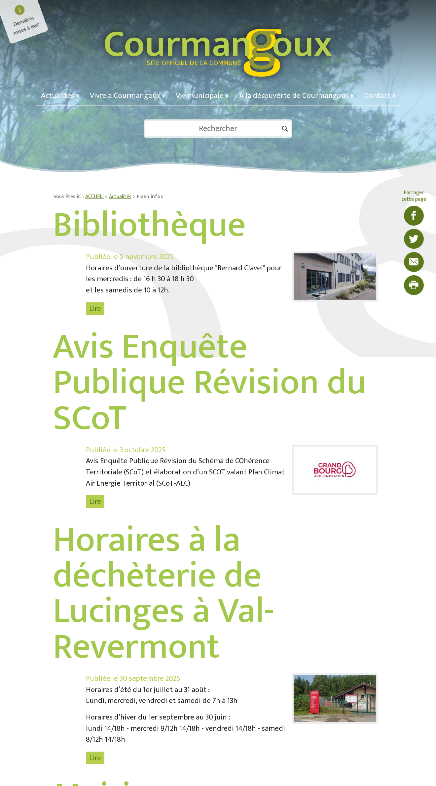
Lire (95, 309)
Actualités (60, 95)
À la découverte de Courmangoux (296, 95)
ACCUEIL (94, 196)
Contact (379, 95)
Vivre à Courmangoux (127, 95)
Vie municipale (202, 95)
